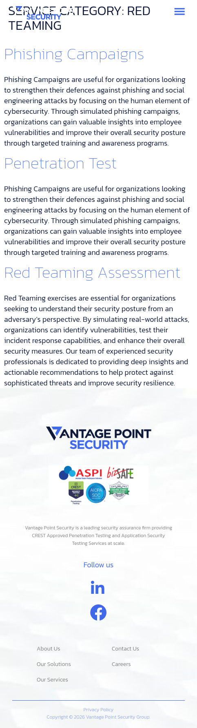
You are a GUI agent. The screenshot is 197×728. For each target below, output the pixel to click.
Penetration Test (60, 162)
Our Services (52, 679)
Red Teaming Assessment (92, 272)
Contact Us (125, 648)
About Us (48, 648)
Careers (121, 664)
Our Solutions (54, 664)
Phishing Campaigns (74, 53)
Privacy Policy (99, 709)
